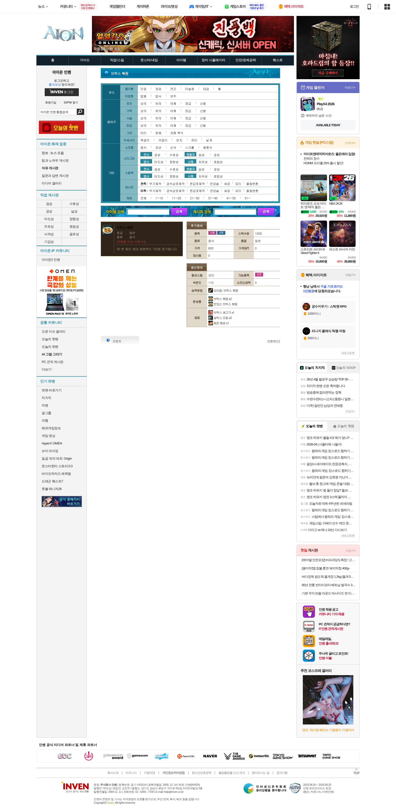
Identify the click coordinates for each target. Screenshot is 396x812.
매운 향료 (218, 323)
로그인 (354, 7)
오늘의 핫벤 (50, 339)
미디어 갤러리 (51, 183)
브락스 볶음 (220, 298)
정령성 (74, 219)
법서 (158, 96)
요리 (238, 183)
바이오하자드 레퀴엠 (56, 473)
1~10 (159, 198)
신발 (203, 103)
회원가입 (50, 102)
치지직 (46, 397)
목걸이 (145, 140)
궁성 (49, 211)
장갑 (188, 103)
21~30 (194, 198)
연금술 (214, 183)
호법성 (74, 226)
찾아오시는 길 (260, 773)
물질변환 (252, 183)
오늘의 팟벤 (50, 346)
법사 (146, 161)
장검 (158, 89)
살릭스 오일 (220, 317)
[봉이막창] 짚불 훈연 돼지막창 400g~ (326, 568)
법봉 (143, 96)
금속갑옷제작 (175, 183)
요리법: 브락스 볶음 (223, 290)
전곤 (173, 89)
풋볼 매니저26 (52, 488)
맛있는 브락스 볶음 (222, 304)
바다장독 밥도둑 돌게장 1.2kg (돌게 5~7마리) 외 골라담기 (329, 577)
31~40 (212, 198)
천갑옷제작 (197, 183)
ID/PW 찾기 (71, 102)
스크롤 (189, 147)
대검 (206, 89)
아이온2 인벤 (51, 259)
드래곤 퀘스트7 (52, 481)
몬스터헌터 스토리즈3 (57, 466)
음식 (143, 147)
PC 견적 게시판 (52, 362)
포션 (158, 147)
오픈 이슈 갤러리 (53, 331)
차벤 (45, 405)
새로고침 (346, 353)
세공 (227, 183)
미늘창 (189, 89)
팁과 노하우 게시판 (55, 160)
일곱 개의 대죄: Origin (57, 458)
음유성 (74, 234)
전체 (143, 198)
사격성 (49, 234)
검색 (80, 112)
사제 (190, 161)
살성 (74, 211)
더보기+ (350, 87)
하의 (158, 103)
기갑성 (49, 242)
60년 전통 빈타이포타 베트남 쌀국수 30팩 (329, 585)
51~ (248, 198)
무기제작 (155, 183)
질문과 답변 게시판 (55, 175)
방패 (158, 133)
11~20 (176, 198)
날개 (209, 140)
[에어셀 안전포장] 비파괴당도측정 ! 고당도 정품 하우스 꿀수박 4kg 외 (329, 560)
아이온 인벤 (61, 72)
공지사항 (281, 773)
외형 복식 (176, 133)
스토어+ (350, 143)
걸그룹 (46, 413)
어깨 (173, 103)
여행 (45, 420)
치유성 (49, 226)
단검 (143, 89)
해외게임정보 (51, 428)
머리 (143, 133)
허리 (194, 140)
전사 (146, 154)
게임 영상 (48, 435)
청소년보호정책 (201, 773)
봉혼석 (207, 147)
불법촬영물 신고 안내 (231, 773)
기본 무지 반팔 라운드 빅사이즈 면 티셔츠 (329, 593)
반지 (179, 140)
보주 (173, 96)
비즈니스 (131, 773)
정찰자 (190, 154)
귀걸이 (162, 140)
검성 (49, 204)
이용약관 (149, 773)
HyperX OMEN (52, 443)
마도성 (49, 219)
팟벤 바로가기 (51, 390)
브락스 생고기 (221, 312)
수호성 (74, 204)
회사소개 (112, 773)
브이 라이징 (50, 451)
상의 (143, 103)
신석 (173, 147)
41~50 (231, 198)
